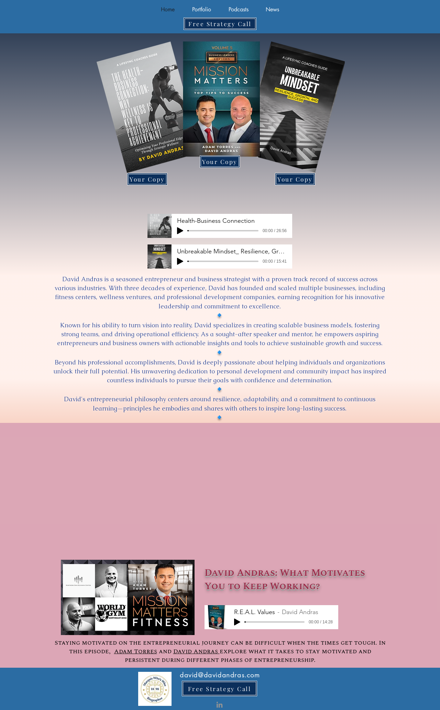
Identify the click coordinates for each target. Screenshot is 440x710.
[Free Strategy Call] (220, 24)
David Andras (196, 651)
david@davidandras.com (220, 674)
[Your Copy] (220, 161)
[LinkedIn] (219, 704)
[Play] (180, 230)
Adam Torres (135, 651)
